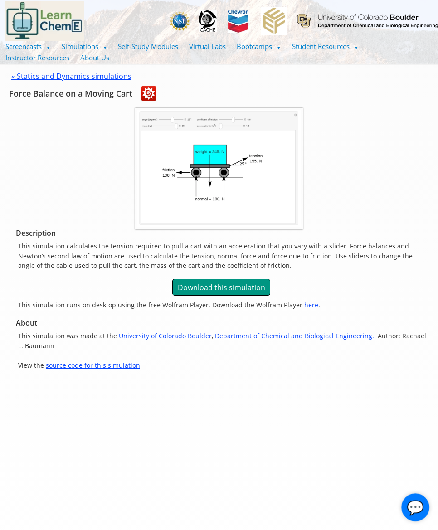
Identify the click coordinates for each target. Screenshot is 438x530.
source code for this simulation (93, 365)
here (311, 305)
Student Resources (325, 46)
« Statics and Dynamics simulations (71, 76)
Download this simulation (221, 287)
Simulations (84, 46)
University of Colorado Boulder (165, 335)
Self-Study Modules (148, 46)
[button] (28, 46)
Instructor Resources (37, 57)
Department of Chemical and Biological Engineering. (294, 335)
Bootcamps (259, 46)
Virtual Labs (207, 46)
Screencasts (28, 46)
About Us (94, 57)
